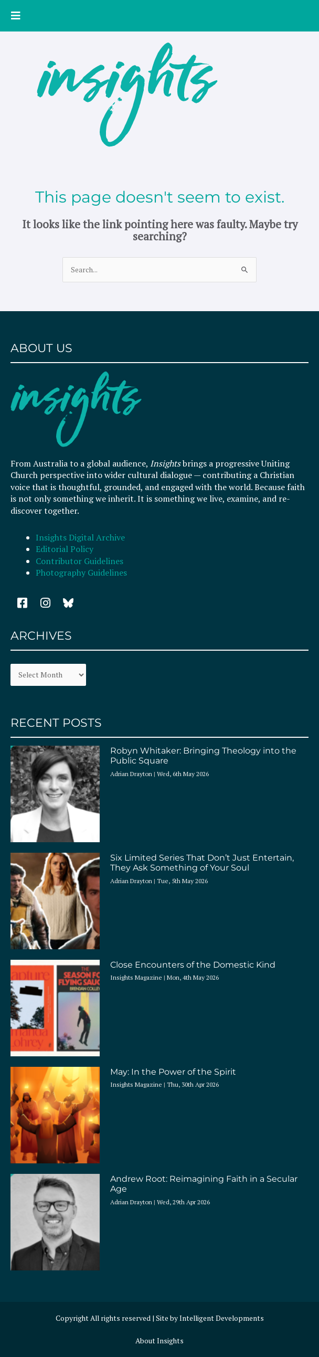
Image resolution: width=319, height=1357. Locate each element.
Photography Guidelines (81, 572)
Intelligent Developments (221, 1318)
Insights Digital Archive (80, 537)
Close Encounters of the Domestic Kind (192, 965)
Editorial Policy (65, 549)
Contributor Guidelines (79, 561)
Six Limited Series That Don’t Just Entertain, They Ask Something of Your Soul (202, 863)
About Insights (159, 1340)
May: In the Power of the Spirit (173, 1072)
